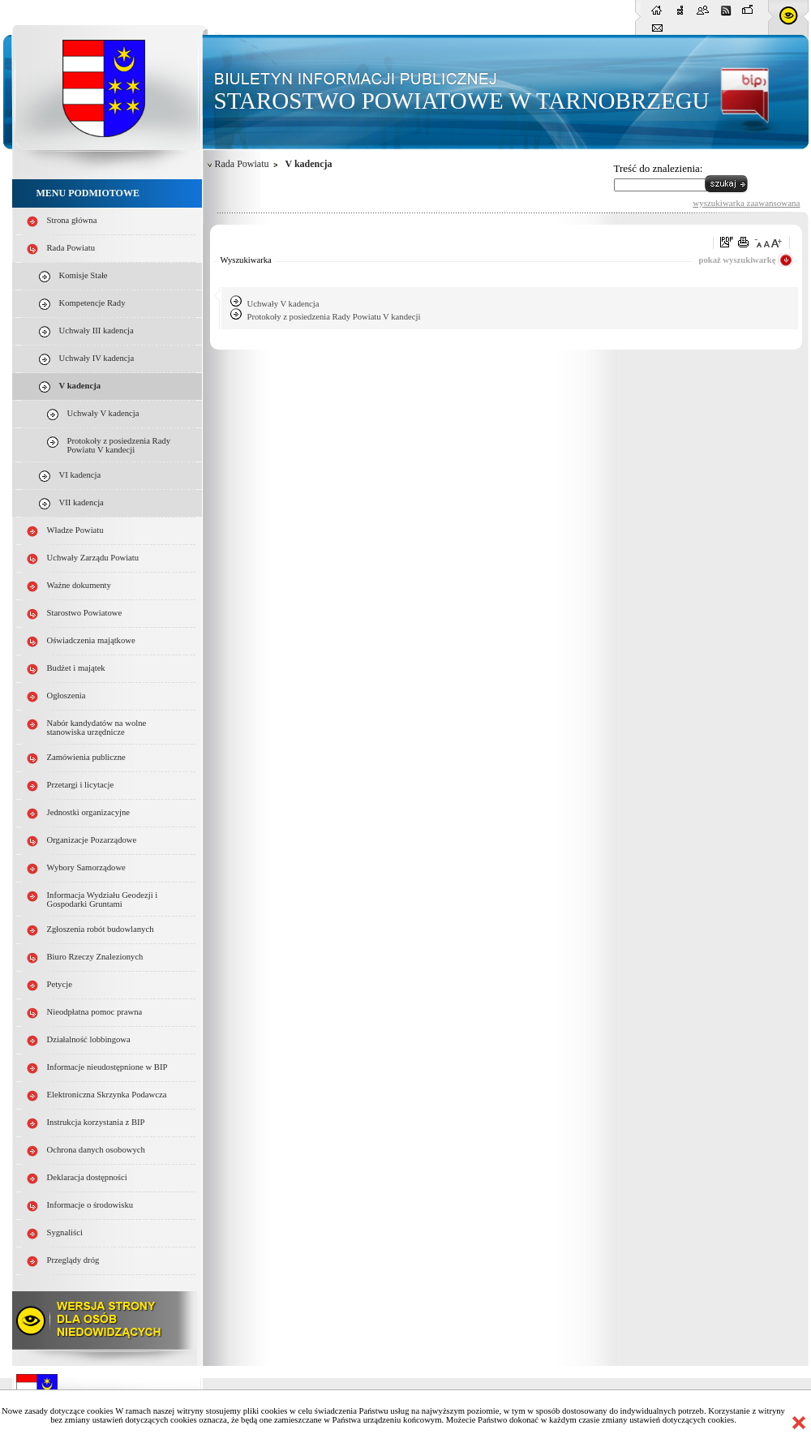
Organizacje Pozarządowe (92, 839)
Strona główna (72, 220)
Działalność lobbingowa (89, 1039)
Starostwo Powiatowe (84, 612)
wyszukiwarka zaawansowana (746, 203)
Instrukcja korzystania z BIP (96, 1122)
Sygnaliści (65, 1232)
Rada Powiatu (71, 247)
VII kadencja (81, 502)
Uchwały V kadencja (103, 413)
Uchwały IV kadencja (97, 358)
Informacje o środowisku (90, 1204)
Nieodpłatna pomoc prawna (95, 1011)
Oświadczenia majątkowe (91, 640)
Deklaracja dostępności (87, 1177)
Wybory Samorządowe (86, 867)
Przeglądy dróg (73, 1260)
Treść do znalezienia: (658, 168)
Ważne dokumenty (79, 585)
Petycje (59, 984)
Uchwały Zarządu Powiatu (93, 557)
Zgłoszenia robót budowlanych (100, 929)
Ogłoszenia (66, 695)
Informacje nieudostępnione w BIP (107, 1067)
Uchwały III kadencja (96, 330)
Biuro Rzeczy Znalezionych (95, 956)
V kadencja (80, 385)
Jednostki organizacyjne (89, 812)
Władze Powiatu (75, 530)
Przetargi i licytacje (80, 784)
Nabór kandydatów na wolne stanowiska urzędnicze (97, 727)
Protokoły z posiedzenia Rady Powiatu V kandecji (119, 445)
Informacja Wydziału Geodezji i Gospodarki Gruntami (102, 899)
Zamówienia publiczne (86, 757)
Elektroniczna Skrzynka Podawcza (107, 1094)
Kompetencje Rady (92, 302)
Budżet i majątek (76, 667)
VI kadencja (80, 474)
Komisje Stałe (83, 275)
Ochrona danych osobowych (96, 1149)
